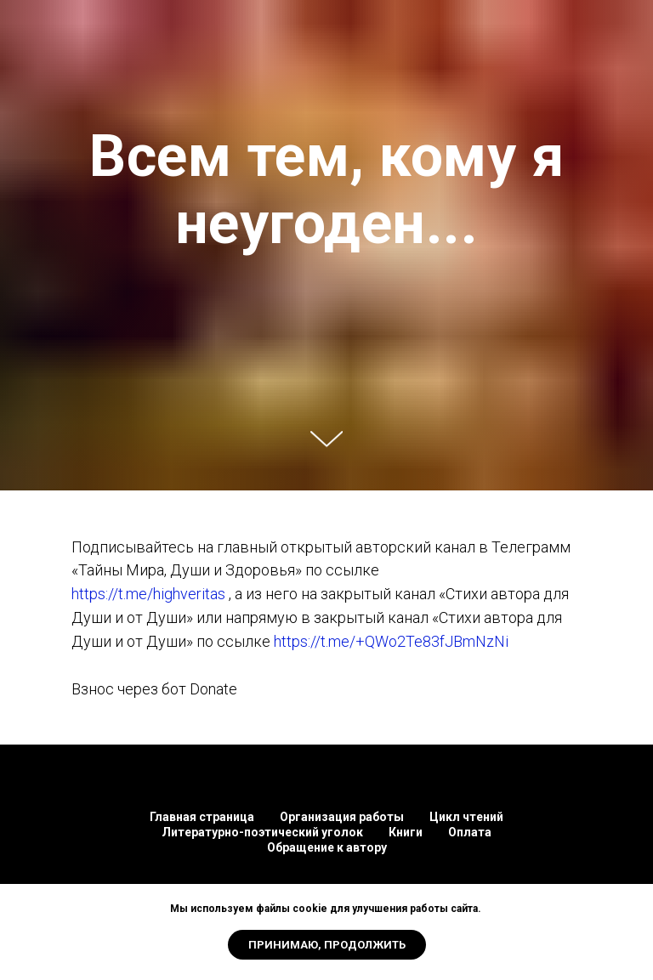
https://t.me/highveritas (148, 594)
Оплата (469, 832)
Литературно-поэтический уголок (262, 832)
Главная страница (202, 817)
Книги (406, 832)
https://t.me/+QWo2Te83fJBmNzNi (391, 641)
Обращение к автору (327, 847)
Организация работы (342, 817)
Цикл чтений (466, 817)
